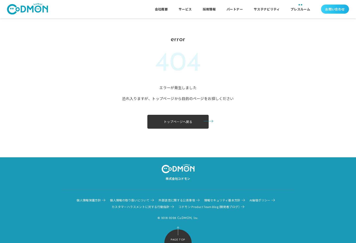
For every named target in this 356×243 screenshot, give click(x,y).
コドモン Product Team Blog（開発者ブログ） (209, 207)
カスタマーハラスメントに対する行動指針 (140, 207)
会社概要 (161, 9)
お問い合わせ (335, 9)
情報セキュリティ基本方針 (222, 200)
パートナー (235, 9)
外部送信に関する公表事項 (176, 200)
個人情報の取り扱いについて (129, 200)
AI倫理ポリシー (260, 200)
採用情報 (209, 9)
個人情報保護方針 (89, 200)
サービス (185, 9)
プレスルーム (300, 9)
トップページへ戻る (178, 121)
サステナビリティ (267, 9)
